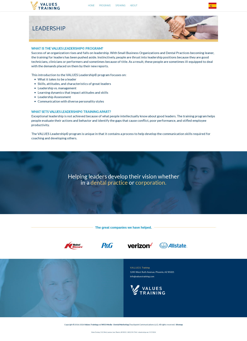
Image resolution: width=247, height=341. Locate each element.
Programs (105, 5)
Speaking (120, 5)
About (133, 5)
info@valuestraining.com (142, 276)
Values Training (91, 324)
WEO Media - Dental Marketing (115, 324)
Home (91, 5)
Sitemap (179, 324)
